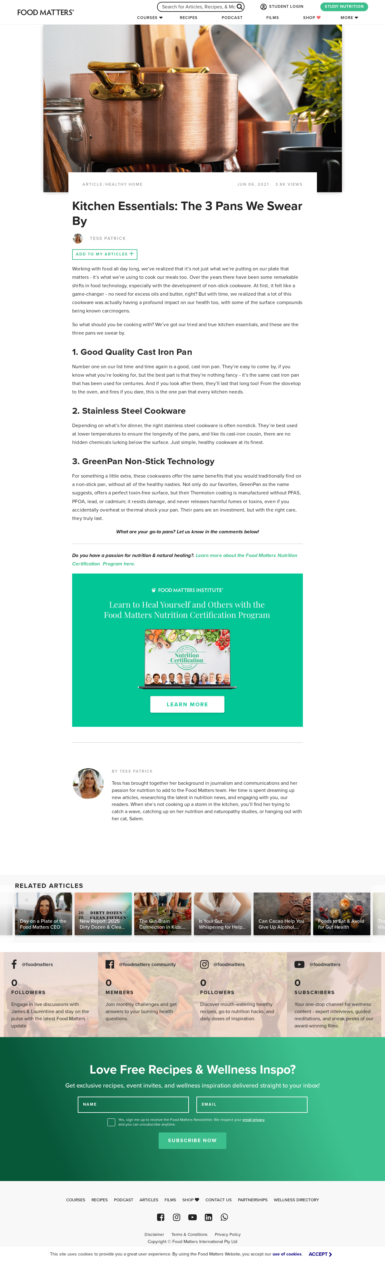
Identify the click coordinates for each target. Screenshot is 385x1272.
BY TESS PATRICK (132, 771)
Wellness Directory (296, 1200)
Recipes (189, 17)
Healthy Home (124, 184)
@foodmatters (37, 965)
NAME (90, 1104)
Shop (312, 17)
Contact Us (218, 1200)
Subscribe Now (192, 1140)
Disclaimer (154, 1234)
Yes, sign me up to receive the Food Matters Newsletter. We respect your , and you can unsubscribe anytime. (191, 1122)
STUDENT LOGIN (281, 7)
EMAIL (209, 1104)
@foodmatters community (147, 965)
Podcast (232, 17)
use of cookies (287, 1254)
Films (272, 17)
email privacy (253, 1119)
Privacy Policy (228, 1234)
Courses (147, 17)
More (347, 17)
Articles (149, 1200)
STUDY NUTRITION (344, 6)
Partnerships (253, 1200)
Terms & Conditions (189, 1234)
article (92, 184)
